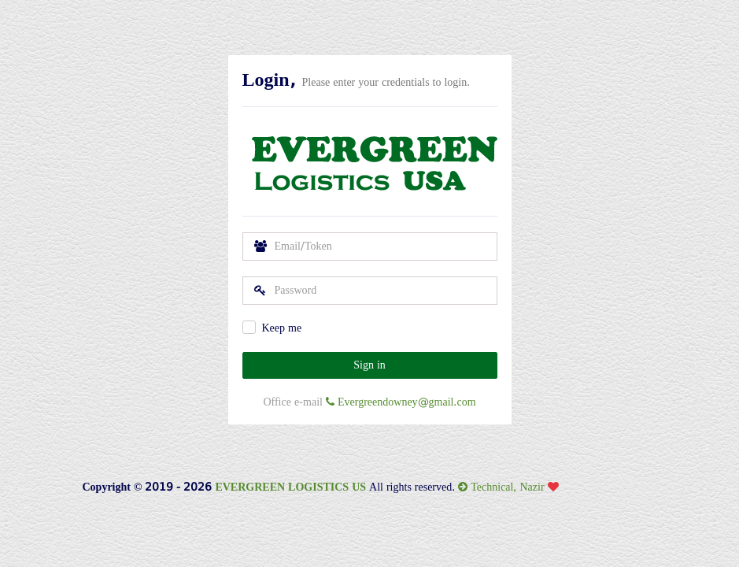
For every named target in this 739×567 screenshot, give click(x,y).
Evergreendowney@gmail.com (401, 402)
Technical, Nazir (514, 487)
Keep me (282, 328)
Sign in (369, 365)
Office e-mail (293, 402)
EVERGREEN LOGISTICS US (290, 487)
